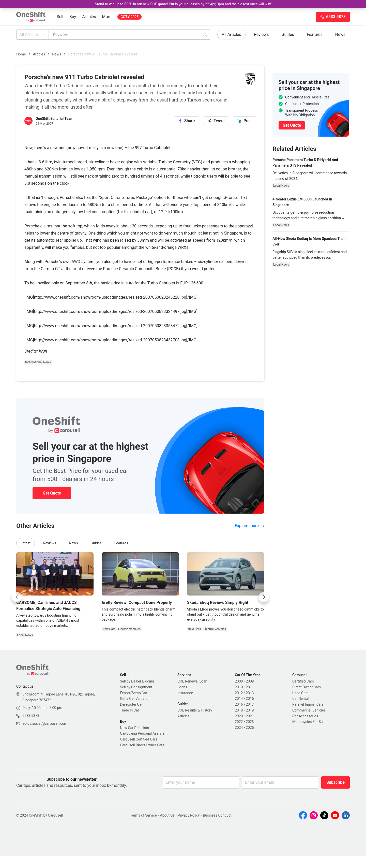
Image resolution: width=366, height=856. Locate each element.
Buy (72, 16)
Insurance (185, 693)
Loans (182, 687)
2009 (250, 681)
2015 (250, 699)
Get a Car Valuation (135, 699)
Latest (25, 543)
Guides (288, 34)
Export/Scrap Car (133, 693)
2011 (250, 687)
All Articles (33, 34)
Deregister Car (131, 704)
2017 (250, 704)
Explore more (249, 525)
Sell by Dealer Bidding (137, 681)
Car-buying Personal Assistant (143, 733)
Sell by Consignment (136, 687)
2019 (250, 710)
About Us (167, 815)
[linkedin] (244, 121)
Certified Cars (303, 681)
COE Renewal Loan (192, 681)
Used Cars (300, 693)
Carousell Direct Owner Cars (142, 745)
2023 (250, 722)
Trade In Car (129, 710)
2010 (239, 687)
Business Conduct (217, 815)
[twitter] (216, 121)
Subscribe (335, 782)
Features (315, 34)
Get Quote (52, 493)
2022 (239, 722)
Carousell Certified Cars (138, 739)
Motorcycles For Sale (309, 722)
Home (21, 54)
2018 (239, 710)
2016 (239, 704)
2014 (239, 699)
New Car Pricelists (134, 728)
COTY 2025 (129, 17)
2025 (250, 728)
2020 (239, 716)
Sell (60, 16)
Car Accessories (305, 716)
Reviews (261, 34)
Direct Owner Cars (306, 687)
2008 (239, 681)
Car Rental (300, 699)
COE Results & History (194, 710)
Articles (89, 16)
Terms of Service (143, 815)
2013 (250, 693)
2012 (239, 693)
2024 (239, 728)
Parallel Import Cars (308, 704)
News (340, 34)
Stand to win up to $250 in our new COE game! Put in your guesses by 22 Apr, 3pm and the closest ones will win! (183, 4)
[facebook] (186, 121)
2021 (250, 716)
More (107, 16)
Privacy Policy (189, 815)
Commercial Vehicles (309, 710)
